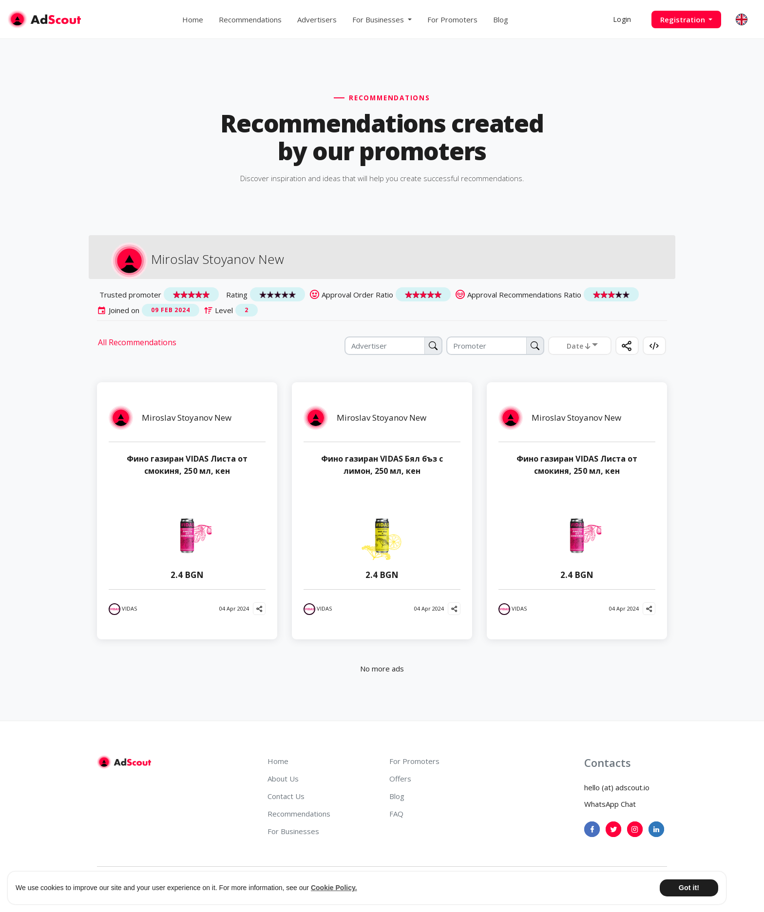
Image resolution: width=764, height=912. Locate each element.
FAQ (396, 814)
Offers (400, 778)
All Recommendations (137, 342)
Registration (683, 19)
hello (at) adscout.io (616, 787)
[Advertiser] (393, 345)
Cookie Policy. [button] (334, 888)
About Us (283, 778)
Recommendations (250, 19)
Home (192, 19)
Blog (500, 19)
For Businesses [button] (379, 19)
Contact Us (286, 796)
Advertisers (317, 19)
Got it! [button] (689, 888)
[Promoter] (495, 345)
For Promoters (452, 19)
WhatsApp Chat (610, 804)
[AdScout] (124, 762)
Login (622, 19)
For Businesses (293, 831)
